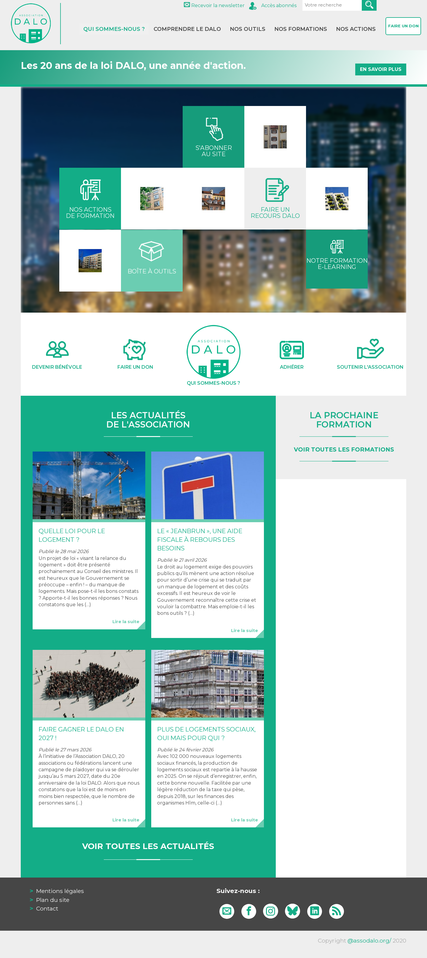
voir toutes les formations (344, 453)
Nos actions (356, 29)
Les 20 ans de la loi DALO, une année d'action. (213, 66)
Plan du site (52, 903)
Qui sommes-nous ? (114, 29)
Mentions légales (60, 894)
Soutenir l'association (370, 356)
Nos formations (300, 29)
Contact (47, 911)
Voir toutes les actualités (148, 850)
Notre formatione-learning (337, 258)
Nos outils (247, 29)
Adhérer (291, 356)
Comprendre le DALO (187, 29)
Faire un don (403, 28)
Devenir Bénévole (57, 356)
